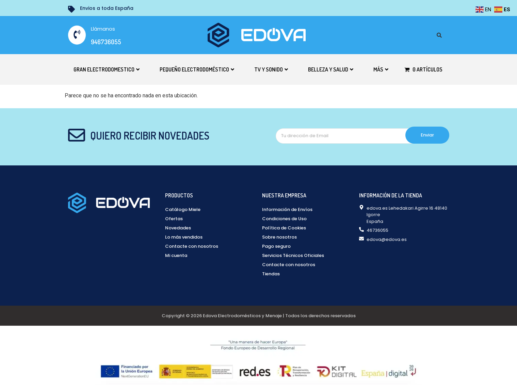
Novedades (178, 228)
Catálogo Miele (182, 209)
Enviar (427, 135)
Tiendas (271, 274)
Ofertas (174, 218)
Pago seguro (276, 246)
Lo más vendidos (184, 237)
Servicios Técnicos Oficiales (293, 255)
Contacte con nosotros (191, 246)
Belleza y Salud (330, 69)
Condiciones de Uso (284, 218)
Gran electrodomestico (107, 69)
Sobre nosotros (279, 237)
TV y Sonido (271, 69)
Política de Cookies (284, 228)
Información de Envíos (287, 209)
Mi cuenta (176, 255)
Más (380, 69)
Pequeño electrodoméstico (197, 69)
